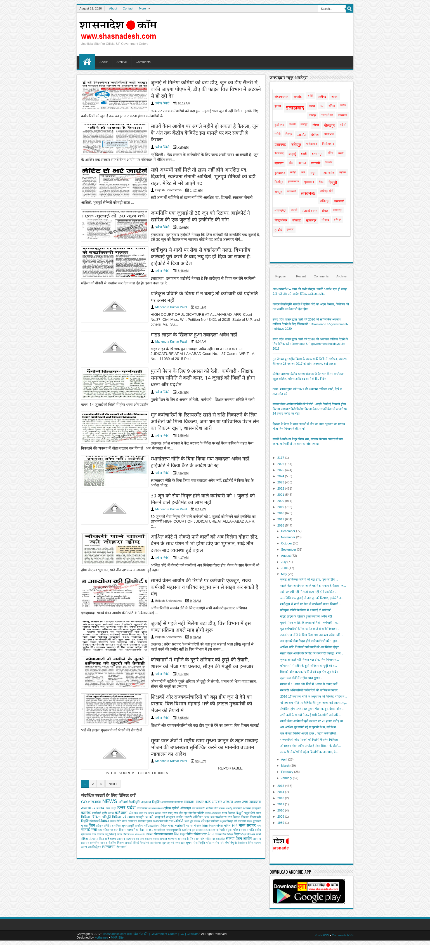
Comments (143, 62)
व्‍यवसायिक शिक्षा (224, 808)
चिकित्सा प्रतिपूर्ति (101, 790)
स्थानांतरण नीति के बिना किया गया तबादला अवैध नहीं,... (311, 635)
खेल (181, 786)
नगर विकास (234, 790)
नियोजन (94, 794)
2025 (280, 470)
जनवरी (149, 790)
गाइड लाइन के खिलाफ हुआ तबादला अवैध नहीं (178, 322)
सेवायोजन (242, 816)
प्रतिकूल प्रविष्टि (102, 799)
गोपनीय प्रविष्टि (196, 786)
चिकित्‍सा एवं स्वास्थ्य (123, 790)
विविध (189, 808)
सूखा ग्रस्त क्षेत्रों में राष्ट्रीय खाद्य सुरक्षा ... (301, 678)
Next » (112, 757)
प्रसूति (131, 799)
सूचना (189, 816)
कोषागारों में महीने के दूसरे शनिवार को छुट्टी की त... (308, 665)
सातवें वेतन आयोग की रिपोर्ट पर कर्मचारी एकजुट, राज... (311, 653)
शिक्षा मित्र (245, 808)
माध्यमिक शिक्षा (136, 803)
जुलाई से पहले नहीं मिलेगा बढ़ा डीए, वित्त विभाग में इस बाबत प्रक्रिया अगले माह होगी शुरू (192, 603)
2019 (280, 507)
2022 (280, 488)
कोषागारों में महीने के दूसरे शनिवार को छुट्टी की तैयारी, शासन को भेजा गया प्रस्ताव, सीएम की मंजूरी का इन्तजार (194, 641)
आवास (237, 775)
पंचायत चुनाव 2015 (148, 794)
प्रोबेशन (163, 799)
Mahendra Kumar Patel (155, 298)
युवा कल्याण (197, 803)
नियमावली (255, 790)
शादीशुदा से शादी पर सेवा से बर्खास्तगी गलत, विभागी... (310, 604)
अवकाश (188, 775)
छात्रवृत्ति (140, 790)
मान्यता (169, 803)
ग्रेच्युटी (239, 786)
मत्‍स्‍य (100, 803)
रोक (94, 808)
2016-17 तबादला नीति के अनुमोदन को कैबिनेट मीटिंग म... (313, 696)
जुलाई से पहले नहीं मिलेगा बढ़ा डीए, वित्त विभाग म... (309, 659)
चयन (258, 786)
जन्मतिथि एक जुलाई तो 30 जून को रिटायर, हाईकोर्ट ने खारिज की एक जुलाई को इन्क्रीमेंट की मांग (196, 205)
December (288, 531)
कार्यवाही (96, 786)
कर (193, 781)
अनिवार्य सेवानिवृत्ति (129, 775)
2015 (280, 785)
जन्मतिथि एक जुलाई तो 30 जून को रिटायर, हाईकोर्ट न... (311, 598)
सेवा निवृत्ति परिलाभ (203, 816)
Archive (122, 62)
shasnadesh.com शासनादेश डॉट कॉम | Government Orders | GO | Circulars (152, 934)
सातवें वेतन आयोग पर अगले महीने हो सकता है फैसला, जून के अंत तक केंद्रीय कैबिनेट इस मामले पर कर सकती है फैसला (197, 124)
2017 (280, 519)
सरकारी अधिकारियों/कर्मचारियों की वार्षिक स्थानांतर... (310, 690)
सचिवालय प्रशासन (115, 812)
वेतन (210, 808)
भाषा (259, 799)
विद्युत (183, 808)
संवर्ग (258, 808)
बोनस (219, 799)
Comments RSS (342, 935)
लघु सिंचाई (110, 808)
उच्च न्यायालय (251, 775)
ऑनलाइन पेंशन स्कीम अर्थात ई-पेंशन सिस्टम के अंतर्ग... (310, 745)
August (285, 555)
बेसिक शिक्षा (201, 799)
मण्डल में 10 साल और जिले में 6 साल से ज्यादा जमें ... (310, 684)
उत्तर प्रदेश (126, 781)
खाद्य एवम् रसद (170, 786)
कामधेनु (229, 782)
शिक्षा (237, 808)
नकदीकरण (220, 790)
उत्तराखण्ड (142, 781)
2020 (280, 500)
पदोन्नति (178, 794)
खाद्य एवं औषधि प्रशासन (150, 786)
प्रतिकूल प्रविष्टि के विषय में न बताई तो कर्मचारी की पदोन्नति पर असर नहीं (193, 287)
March (285, 765)
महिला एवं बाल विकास (114, 803)
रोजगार (100, 808)
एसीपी (175, 781)
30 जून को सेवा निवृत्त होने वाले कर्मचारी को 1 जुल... (309, 641)
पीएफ (249, 795)
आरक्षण (228, 775)
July (284, 561)
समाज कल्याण (168, 812)
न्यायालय (132, 794)
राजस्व (206, 803)
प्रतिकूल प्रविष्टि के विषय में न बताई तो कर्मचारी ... (307, 610)
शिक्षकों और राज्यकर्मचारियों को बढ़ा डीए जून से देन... (310, 671)
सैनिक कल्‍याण (254, 816)
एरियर (167, 781)
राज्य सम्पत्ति (247, 803)
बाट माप (189, 799)
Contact (128, 8)
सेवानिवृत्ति (231, 816)
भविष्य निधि (231, 799)
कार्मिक (86, 786)
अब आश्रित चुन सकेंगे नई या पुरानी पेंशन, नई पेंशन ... (309, 727)
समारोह (200, 812)
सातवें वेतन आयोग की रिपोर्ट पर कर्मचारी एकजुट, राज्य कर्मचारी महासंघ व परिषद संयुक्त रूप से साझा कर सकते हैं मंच (195, 566)
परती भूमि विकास (192, 795)
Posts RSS (321, 935)
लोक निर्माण (123, 808)
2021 (280, 494)
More (142, 8)
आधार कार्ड (202, 775)
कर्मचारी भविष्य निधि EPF (210, 781)
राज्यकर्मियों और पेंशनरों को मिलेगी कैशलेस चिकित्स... (310, 739)
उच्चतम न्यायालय (92, 782)
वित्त (176, 808)
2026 (280, 464)
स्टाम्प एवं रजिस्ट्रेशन (91, 820)
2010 (280, 810)
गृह (185, 786)
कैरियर (111, 786)
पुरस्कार (257, 794)
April (284, 759)
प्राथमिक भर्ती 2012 (144, 799)
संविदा (84, 812)
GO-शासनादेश (91, 775)
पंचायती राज (166, 794)
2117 (280, 457)
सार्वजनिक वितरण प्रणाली (119, 816)
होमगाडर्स (121, 820)
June (284, 568)
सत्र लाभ (140, 812)
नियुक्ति (85, 794)
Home (87, 61)
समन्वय (156, 812)
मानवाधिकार (159, 803)
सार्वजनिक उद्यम (97, 816)
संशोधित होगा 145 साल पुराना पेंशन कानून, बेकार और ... (312, 708)
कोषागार (133, 786)
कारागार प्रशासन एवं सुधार (247, 781)
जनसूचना (170, 790)
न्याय (124, 794)
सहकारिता (220, 812)
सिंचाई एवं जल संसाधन (150, 816)
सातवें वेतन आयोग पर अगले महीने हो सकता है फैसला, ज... (313, 585)
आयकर (217, 775)
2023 (280, 482)
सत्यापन (130, 812)
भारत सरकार (247, 799)
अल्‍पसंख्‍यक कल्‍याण (172, 775)
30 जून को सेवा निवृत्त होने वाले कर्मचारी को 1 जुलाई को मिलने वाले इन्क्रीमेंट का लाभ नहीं (193, 483)
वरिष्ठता (149, 808)
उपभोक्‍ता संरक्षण (156, 782)
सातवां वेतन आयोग (239, 812)
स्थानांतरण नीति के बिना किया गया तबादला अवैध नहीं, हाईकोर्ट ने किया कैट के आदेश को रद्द (196, 445)
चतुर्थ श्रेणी (249, 786)
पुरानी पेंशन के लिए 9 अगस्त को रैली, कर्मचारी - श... (309, 622)
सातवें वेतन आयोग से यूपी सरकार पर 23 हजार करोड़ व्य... (312, 721)
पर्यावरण (215, 794)
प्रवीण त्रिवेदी (146, 97)
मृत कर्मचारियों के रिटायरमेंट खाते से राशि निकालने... (309, 628)
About (113, 8)
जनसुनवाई (160, 790)
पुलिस (84, 799)
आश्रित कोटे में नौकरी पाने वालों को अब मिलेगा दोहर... (310, 647)
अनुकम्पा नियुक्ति (150, 775)
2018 (280, 513)
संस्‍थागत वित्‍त (96, 812)
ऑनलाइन (185, 781)
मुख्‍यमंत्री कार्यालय (181, 803)
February (287, 771)
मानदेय (149, 803)
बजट (171, 799)
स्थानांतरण (108, 820)
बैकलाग (212, 799)
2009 (280, 816)
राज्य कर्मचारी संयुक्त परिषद (225, 803)
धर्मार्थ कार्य (209, 790)
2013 (280, 798)
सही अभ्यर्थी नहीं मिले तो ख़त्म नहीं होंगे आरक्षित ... (308, 591)
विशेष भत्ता (200, 808)
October (286, 543)
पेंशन (92, 799)
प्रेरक (156, 799)
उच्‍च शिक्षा (111, 781)
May (284, 574)
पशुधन (223, 795)
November (288, 537)
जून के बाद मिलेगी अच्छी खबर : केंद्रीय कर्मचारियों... (309, 733)
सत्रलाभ (148, 812)
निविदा (113, 795)
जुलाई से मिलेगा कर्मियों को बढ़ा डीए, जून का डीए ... (309, 579)
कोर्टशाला (121, 786)
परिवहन (205, 794)
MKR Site (117, 937)
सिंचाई (136, 816)
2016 (280, 525)
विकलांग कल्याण (163, 808)
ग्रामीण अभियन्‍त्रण (213, 786)
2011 (280, 804)
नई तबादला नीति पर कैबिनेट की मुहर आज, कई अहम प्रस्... (313, 702)
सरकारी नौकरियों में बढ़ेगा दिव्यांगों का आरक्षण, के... (309, 752)
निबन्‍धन (245, 790)
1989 (280, 822)
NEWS (109, 775)
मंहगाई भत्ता (89, 803)
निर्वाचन (104, 794)
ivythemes (101, 937)
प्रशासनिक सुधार (118, 799)
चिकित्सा (86, 790)
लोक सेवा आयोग (137, 808)
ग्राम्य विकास (228, 786)
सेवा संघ (219, 816)
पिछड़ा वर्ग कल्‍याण (236, 794)
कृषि (104, 786)
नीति (119, 794)
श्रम (253, 808)
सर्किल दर (210, 812)
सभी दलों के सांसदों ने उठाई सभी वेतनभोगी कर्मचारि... (310, 715)
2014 (280, 792)
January (286, 778)
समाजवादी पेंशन (186, 812)
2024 (280, 476)
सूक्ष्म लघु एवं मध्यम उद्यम (173, 816)
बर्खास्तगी (180, 799)
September (288, 549)
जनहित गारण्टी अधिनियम (189, 790)
